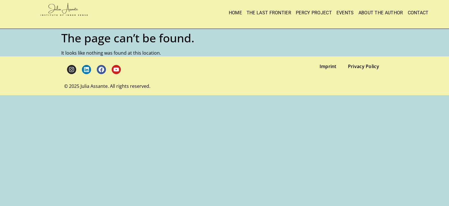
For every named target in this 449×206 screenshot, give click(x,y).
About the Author (381, 12)
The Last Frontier (269, 12)
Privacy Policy (363, 66)
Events (345, 12)
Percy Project (314, 12)
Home (235, 12)
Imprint (328, 66)
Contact (418, 12)
